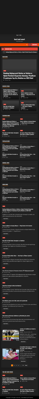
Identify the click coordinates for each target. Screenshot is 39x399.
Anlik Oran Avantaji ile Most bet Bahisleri (11, 285)
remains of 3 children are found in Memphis (10, 335)
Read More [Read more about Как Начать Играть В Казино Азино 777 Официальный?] (6, 279)
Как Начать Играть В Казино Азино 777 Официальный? (18, 270)
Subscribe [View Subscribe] (32, 44)
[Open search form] (26, 45)
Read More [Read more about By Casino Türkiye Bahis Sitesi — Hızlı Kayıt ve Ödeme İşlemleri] (6, 264)
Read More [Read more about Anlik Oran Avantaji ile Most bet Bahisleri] (6, 294)
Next (26, 365)
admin (22, 332)
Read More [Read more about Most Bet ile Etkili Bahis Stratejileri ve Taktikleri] (6, 249)
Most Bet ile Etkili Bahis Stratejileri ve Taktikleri (8, 107)
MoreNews (23, 397)
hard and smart (19, 39)
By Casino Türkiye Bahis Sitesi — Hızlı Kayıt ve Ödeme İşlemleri (28, 106)
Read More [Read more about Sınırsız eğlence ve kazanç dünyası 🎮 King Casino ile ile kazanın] (6, 234)
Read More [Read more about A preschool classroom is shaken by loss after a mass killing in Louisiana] (24, 361)
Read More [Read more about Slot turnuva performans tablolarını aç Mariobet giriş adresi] (6, 324)
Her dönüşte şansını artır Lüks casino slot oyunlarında (14, 300)
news (5, 70)
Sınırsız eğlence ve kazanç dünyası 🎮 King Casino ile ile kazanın (28, 94)
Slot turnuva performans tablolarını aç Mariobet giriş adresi (16, 315)
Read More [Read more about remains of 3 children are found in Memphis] (24, 342)
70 (23, 365)
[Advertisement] (19, 8)
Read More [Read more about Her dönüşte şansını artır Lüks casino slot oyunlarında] (6, 309)
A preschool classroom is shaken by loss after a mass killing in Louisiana (10, 354)
